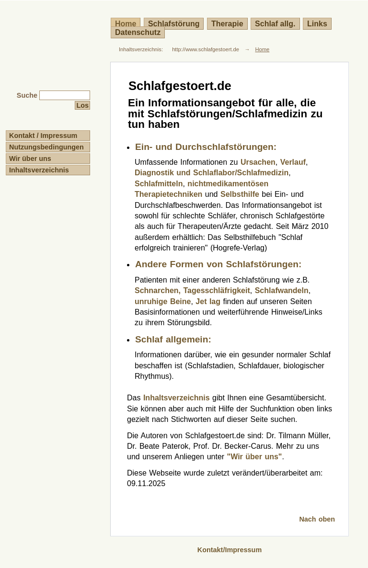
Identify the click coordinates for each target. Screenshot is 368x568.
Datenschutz (138, 32)
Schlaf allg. (275, 24)
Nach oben (317, 519)
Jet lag (208, 301)
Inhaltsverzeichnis (39, 170)
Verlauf (293, 162)
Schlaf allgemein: (173, 339)
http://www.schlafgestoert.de (205, 49)
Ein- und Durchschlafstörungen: (205, 147)
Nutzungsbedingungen (46, 147)
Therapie (227, 24)
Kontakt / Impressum (43, 135)
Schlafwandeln (282, 290)
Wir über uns (30, 158)
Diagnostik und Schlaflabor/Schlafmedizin (211, 173)
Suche (27, 95)
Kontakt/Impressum (229, 550)
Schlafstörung (174, 24)
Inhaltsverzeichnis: (141, 49)
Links (317, 24)
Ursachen (258, 162)
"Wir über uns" (254, 457)
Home (262, 49)
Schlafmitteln (159, 184)
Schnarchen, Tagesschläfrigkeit (192, 290)
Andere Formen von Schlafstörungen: (218, 264)
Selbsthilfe (239, 194)
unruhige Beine (163, 301)
